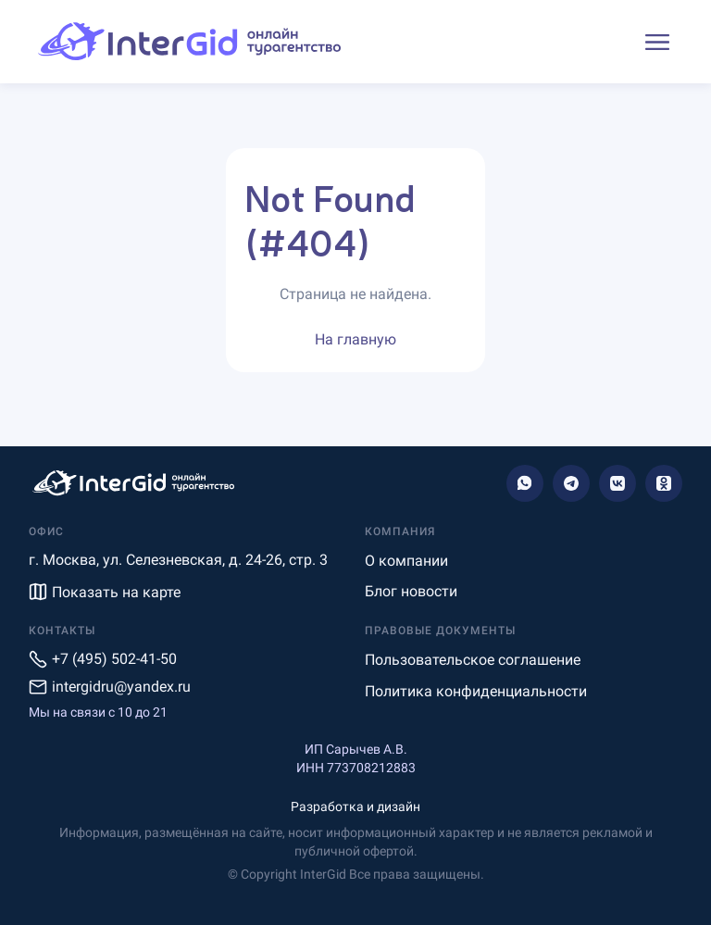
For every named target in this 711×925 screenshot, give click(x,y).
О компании (406, 560)
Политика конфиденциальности (476, 691)
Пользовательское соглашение (472, 660)
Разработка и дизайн (355, 806)
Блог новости (411, 591)
